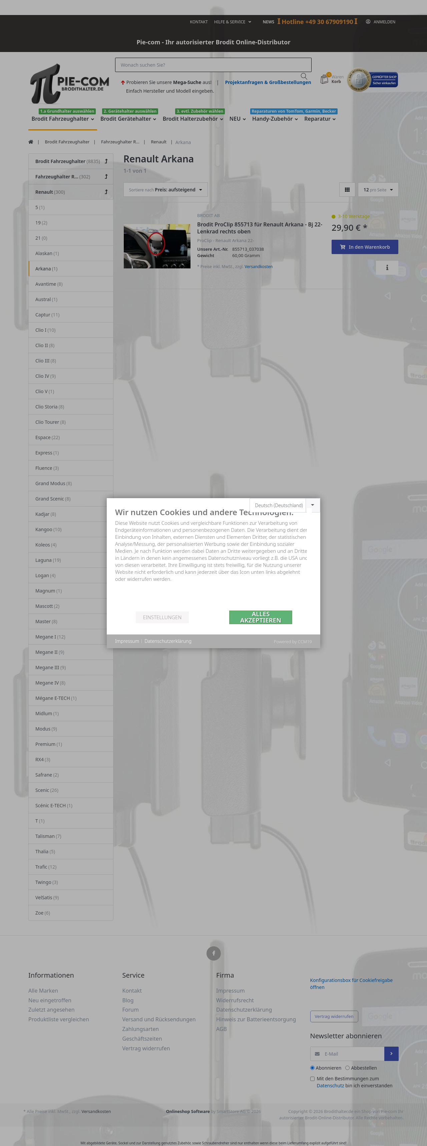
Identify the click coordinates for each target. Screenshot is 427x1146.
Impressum (127, 641)
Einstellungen (162, 617)
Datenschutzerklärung (167, 641)
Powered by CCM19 (293, 642)
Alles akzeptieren (260, 617)
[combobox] (285, 505)
